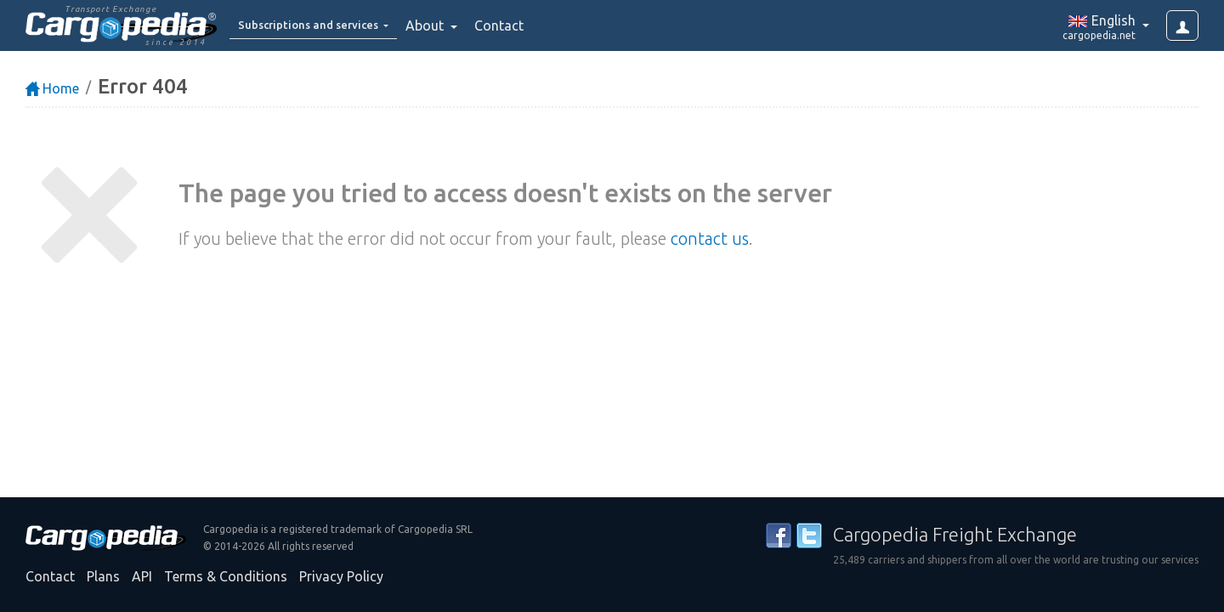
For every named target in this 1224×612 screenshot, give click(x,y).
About (458, 25)
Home (52, 88)
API (142, 576)
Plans (103, 576)
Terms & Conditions (225, 576)
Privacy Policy (341, 576)
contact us (710, 238)
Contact (530, 25)
